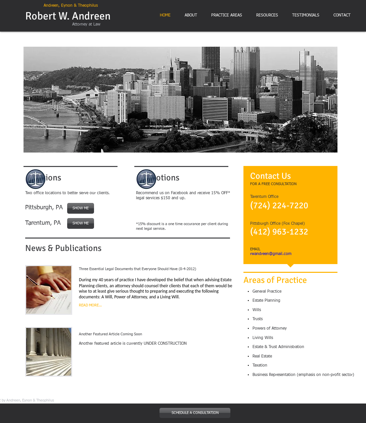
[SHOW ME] (80, 223)
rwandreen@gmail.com (270, 254)
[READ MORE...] (104, 305)
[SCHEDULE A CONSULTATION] (194, 413)
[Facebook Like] (186, 213)
